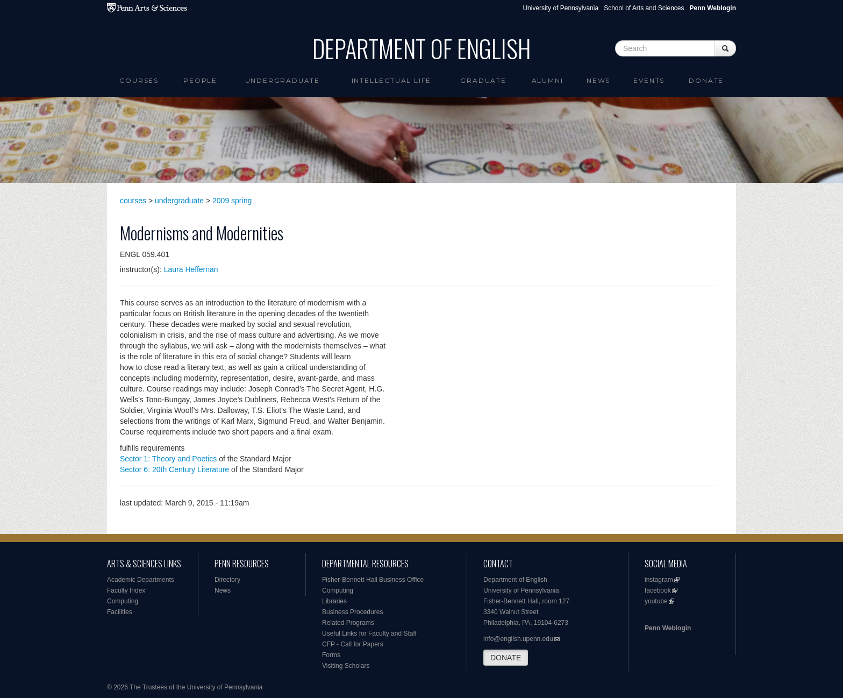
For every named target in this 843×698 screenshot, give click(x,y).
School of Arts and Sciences (644, 8)
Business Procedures (352, 612)
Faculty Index (126, 590)
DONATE (505, 657)
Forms (331, 655)
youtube (656, 601)
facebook (658, 590)
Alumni (547, 80)
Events (649, 80)
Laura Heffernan (191, 269)
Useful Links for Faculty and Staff (369, 633)
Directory (227, 579)
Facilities (119, 612)
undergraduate (179, 200)
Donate (706, 80)
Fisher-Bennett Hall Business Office (373, 579)
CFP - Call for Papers (352, 644)
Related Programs (348, 622)
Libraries (334, 601)
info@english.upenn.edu (518, 639)
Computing (122, 601)
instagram (659, 579)
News (598, 80)
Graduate (483, 80)
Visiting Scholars (346, 665)
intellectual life (392, 80)
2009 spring (232, 200)
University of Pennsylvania (560, 8)
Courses (139, 80)
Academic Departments (140, 579)
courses (133, 200)
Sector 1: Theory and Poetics (168, 458)
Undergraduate (282, 80)
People (200, 80)
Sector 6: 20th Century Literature (174, 469)
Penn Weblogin (668, 628)
